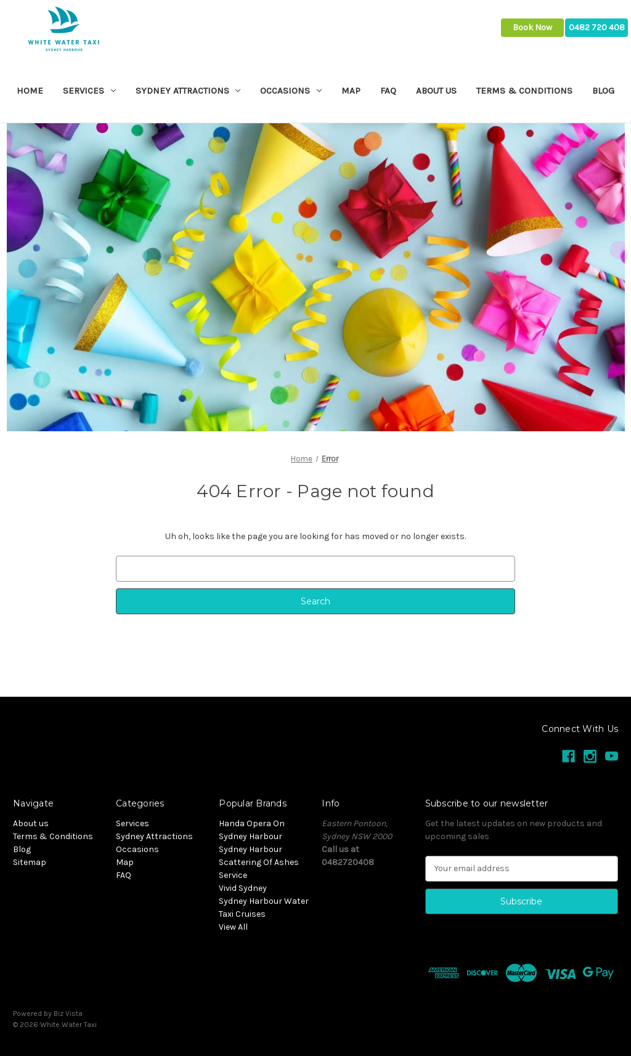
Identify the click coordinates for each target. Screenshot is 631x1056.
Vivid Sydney (243, 888)
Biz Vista (68, 1013)
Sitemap (29, 862)
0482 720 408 (597, 27)
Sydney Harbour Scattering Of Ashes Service (259, 862)
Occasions (291, 90)
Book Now (532, 27)
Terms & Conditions (524, 90)
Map (350, 90)
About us (436, 90)
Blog (603, 90)
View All (233, 927)
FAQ (388, 90)
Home (30, 90)
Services (89, 90)
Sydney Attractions (188, 90)
